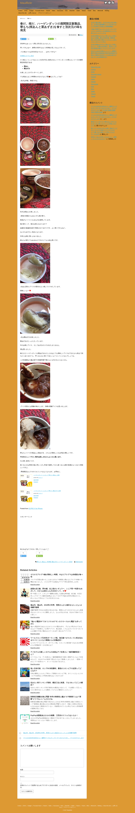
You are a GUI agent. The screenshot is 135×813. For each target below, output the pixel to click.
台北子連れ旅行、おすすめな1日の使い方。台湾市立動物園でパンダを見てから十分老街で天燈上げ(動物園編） (104, 24)
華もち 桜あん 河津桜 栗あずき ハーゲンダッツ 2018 (54, 562)
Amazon (36, 482)
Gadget (31, 10)
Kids (66, 10)
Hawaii (48, 10)
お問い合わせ (32, 13)
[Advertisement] (36, 531)
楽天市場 (36, 480)
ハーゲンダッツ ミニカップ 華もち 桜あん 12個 (46, 475)
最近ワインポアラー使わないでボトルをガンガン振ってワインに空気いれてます (104, 123)
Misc (94, 10)
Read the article (35, 584)
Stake (78, 10)
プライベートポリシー (44, 13)
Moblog (107, 10)
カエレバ (40, 477)
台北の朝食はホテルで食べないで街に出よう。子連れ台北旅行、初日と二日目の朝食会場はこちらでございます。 (104, 46)
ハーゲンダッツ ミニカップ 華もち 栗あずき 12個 (47, 491)
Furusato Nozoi (39, 10)
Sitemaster (79, 562)
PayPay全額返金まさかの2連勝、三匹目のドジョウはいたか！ (54, 715)
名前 (21, 769)
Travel (89, 10)
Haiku (53, 10)
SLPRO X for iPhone (35, 508)
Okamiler (72, 10)
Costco (20, 10)
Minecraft (100, 10)
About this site (22, 13)
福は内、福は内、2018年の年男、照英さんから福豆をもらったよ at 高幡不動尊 (48, 733)
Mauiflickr (26, 2)
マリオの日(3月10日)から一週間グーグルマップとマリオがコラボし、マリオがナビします (51, 738)
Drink (25, 10)
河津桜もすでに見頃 (27, 56)
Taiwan (84, 10)
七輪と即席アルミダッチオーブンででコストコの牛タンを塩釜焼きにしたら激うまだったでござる (104, 31)
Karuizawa (60, 10)
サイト (22, 776)
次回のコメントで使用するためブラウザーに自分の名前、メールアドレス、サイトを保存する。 (51, 786)
